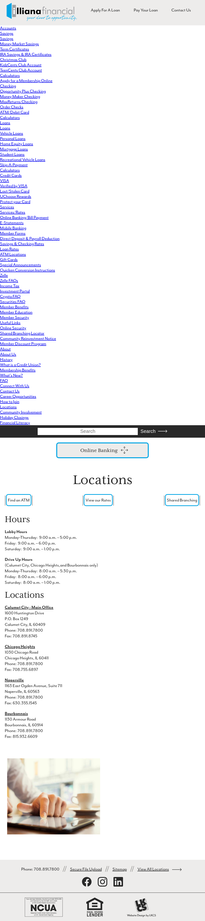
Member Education (16, 312)
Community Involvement (21, 412)
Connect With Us (14, 385)
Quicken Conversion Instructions (27, 270)
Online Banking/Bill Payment (24, 217)
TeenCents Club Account (21, 70)
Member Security (14, 317)
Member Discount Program (23, 343)
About (5, 349)
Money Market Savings (19, 43)
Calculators (10, 75)
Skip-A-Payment (14, 164)
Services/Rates (12, 212)
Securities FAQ (12, 301)
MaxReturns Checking (18, 101)
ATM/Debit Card (14, 112)
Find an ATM (19, 500)
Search (147, 431)
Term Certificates (14, 49)
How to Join (9, 401)
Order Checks (11, 107)
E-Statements (12, 222)
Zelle (4, 275)
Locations (8, 406)
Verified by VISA (13, 185)
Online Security (13, 328)
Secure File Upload (86, 869)
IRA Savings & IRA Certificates (25, 54)
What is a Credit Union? (20, 364)
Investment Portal (15, 291)
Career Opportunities (18, 396)
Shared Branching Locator (22, 333)
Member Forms (13, 233)
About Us (8, 354)
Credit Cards (11, 175)
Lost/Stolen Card (14, 191)
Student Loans (12, 154)
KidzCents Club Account (20, 64)
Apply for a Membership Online (26, 80)
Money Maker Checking (20, 96)
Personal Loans (13, 138)
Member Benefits (14, 306)
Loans (5, 122)
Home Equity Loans (16, 143)
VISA (4, 180)
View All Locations (153, 869)
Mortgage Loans (14, 149)
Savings (6, 33)
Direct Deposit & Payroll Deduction (30, 238)
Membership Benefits (18, 370)
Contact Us (181, 10)
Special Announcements (20, 264)
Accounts (8, 28)
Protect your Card (15, 201)
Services (7, 207)
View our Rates (98, 500)
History (6, 359)
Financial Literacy (15, 422)
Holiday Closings (14, 417)
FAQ (4, 380)
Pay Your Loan (146, 10)
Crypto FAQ (10, 296)
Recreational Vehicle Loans (22, 159)
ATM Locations (13, 254)
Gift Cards (9, 259)
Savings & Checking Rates (22, 243)
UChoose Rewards (15, 196)
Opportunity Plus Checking (23, 91)
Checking (8, 85)
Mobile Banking (13, 228)
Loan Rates (9, 249)
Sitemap (120, 869)
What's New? (11, 375)
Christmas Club (13, 59)
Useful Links (10, 322)
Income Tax (9, 285)
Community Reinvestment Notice (28, 338)
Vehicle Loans (11, 133)
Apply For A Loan (105, 10)
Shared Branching (182, 500)
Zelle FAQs (9, 280)
